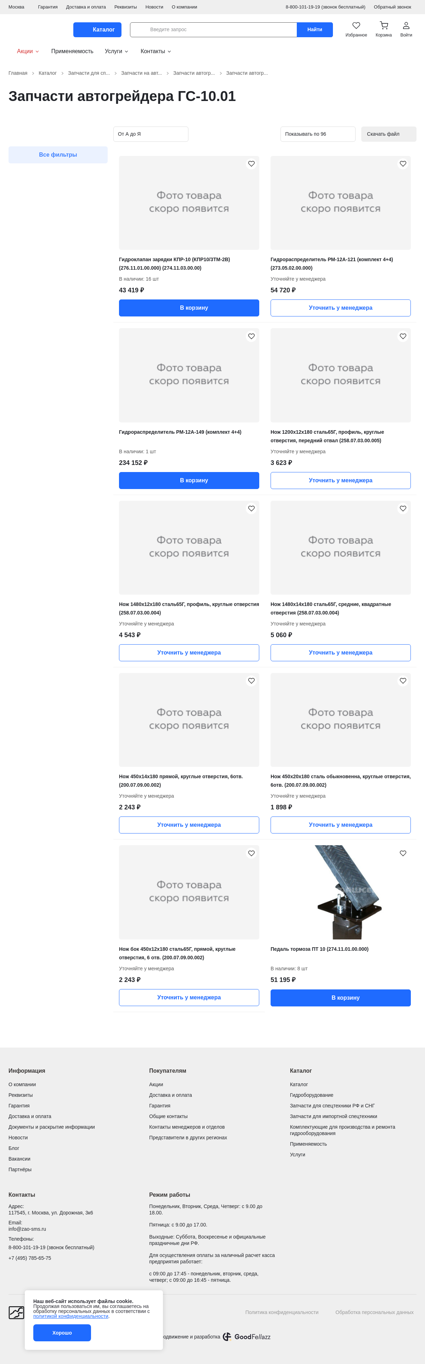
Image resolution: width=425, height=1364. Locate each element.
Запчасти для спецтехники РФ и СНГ (332, 1105)
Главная (22, 73)
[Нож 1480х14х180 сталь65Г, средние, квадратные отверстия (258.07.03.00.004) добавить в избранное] (402, 509)
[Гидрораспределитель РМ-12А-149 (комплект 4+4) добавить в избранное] (250, 336)
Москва (18, 7)
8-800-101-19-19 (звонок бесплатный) (326, 7)
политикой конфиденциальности (70, 1316)
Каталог (52, 73)
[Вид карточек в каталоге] (253, 134)
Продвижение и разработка (188, 1337)
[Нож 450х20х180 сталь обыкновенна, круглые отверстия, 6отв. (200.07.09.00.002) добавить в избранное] (402, 681)
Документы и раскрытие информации (51, 1127)
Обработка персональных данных (374, 1312)
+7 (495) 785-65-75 (29, 1258)
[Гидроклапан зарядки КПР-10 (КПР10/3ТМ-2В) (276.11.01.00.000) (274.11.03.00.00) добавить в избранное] (250, 164)
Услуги (117, 51)
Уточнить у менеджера (340, 308)
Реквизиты (125, 7)
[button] (384, 29)
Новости (154, 7)
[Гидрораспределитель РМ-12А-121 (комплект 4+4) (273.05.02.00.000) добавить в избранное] (402, 164)
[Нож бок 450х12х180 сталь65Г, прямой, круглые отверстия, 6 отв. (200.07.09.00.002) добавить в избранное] (250, 853)
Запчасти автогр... (198, 73)
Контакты (156, 51)
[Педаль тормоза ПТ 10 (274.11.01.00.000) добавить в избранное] (402, 853)
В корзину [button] (189, 307)
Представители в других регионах (188, 1137)
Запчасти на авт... (145, 73)
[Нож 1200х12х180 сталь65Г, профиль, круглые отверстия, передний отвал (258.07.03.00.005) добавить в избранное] (402, 336)
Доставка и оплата (86, 7)
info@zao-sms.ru (27, 1229)
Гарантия (47, 7)
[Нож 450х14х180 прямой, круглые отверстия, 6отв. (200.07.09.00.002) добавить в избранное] (250, 681)
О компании (184, 7)
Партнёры (20, 1169)
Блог (13, 1148)
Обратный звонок (395, 7)
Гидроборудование (312, 1095)
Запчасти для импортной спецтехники (333, 1116)
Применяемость (72, 51)
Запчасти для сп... (93, 73)
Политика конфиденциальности (282, 1312)
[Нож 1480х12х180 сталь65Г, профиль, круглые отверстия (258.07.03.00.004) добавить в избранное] (250, 509)
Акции (24, 51)
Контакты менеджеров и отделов (187, 1127)
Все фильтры (58, 155)
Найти (314, 29)
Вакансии (19, 1159)
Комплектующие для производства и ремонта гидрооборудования (342, 1130)
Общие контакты (168, 1116)
